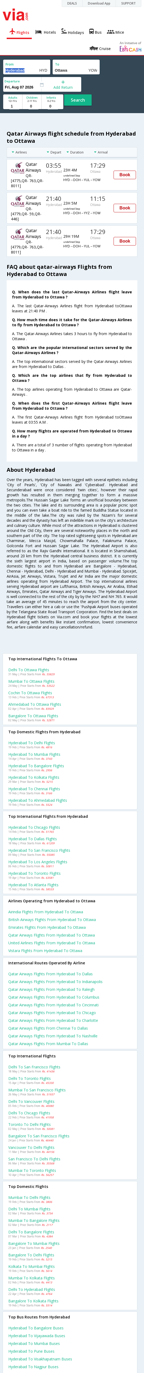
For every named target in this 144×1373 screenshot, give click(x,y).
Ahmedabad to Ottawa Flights (34, 704)
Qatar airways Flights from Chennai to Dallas (48, 1028)
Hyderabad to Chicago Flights (34, 827)
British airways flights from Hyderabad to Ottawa (52, 919)
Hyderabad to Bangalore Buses (36, 1327)
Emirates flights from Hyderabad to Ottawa (47, 927)
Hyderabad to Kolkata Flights (33, 777)
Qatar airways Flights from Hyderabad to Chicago (52, 1012)
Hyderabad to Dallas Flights (32, 838)
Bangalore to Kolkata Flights (33, 1300)
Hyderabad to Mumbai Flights (34, 754)
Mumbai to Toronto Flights (32, 1170)
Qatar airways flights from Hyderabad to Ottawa (51, 935)
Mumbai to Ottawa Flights (31, 681)
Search (78, 100)
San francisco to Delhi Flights (34, 1158)
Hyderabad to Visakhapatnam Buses (40, 1359)
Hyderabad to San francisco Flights (39, 850)
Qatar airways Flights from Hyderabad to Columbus (53, 997)
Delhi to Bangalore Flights (31, 1231)
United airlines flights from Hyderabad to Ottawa (51, 942)
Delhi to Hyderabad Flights (31, 1289)
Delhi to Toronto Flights (29, 1078)
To (57, 64)
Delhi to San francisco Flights (34, 1066)
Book (124, 174)
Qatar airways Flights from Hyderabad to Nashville (53, 1035)
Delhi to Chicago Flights (29, 1112)
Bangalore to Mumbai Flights (34, 1243)
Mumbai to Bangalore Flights (34, 1220)
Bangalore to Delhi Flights (31, 1254)
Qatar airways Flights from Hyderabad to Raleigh (51, 989)
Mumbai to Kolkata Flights (31, 1277)
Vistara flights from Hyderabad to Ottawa (45, 950)
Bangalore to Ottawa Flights (33, 715)
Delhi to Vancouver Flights (31, 1101)
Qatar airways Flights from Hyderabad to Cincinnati (53, 1004)
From (10, 64)
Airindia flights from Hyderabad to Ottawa (45, 911)
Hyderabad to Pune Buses (31, 1351)
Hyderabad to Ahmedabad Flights (37, 800)
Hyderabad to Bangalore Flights (36, 765)
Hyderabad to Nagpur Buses (33, 1366)
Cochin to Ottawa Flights (30, 692)
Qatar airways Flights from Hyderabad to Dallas (50, 973)
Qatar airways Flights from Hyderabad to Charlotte (53, 1020)
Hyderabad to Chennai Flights (34, 788)
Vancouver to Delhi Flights (31, 1147)
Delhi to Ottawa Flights (28, 669)
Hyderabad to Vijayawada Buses (36, 1335)
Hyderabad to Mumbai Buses (34, 1343)
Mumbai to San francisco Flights (37, 1089)
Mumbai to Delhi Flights (29, 1197)
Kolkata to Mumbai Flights (31, 1266)
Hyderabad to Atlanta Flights (33, 884)
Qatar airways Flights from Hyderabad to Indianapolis (55, 981)
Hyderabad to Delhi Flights (31, 742)
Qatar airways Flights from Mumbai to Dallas (48, 1043)
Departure (12, 81)
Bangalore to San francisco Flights (38, 1135)
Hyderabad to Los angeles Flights (37, 861)
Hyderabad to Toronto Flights (34, 873)
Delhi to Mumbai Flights (29, 1208)
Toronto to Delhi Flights (29, 1124)
